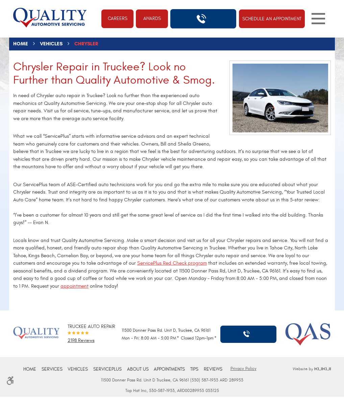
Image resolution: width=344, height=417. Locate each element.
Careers (117, 18)
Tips (194, 369)
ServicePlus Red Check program (172, 263)
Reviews (213, 369)
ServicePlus (107, 369)
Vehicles (51, 44)
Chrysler (86, 44)
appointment (74, 286)
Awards (152, 18)
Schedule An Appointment (271, 19)
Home (20, 44)
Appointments (169, 369)
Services (52, 369)
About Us (138, 369)
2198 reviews (81, 340)
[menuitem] (29, 369)
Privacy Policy (243, 368)
